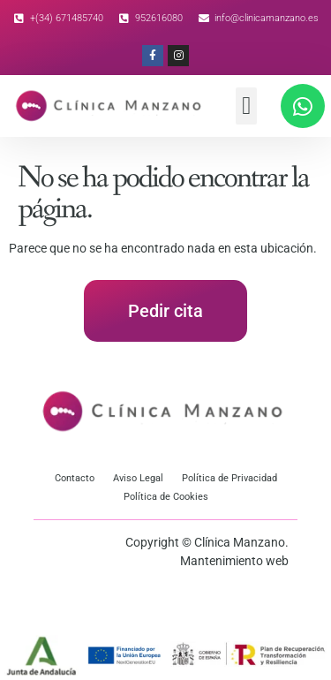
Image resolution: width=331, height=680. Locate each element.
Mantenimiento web (234, 561)
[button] (246, 106)
